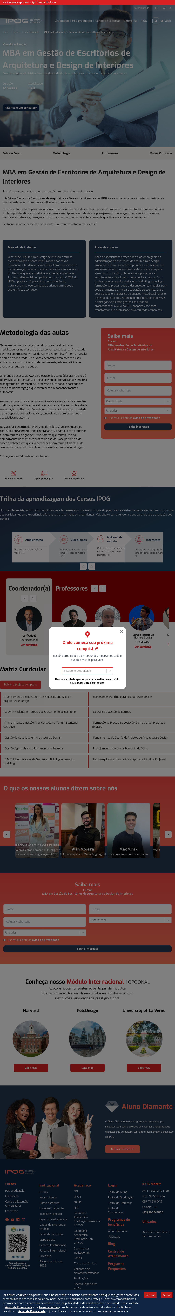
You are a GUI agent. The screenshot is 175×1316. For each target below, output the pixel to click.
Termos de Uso (49, 1307)
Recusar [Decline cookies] (150, 1295)
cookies (21, 1295)
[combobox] (64, 671)
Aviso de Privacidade (18, 1307)
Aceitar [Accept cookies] (167, 1295)
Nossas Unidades (46, 2)
